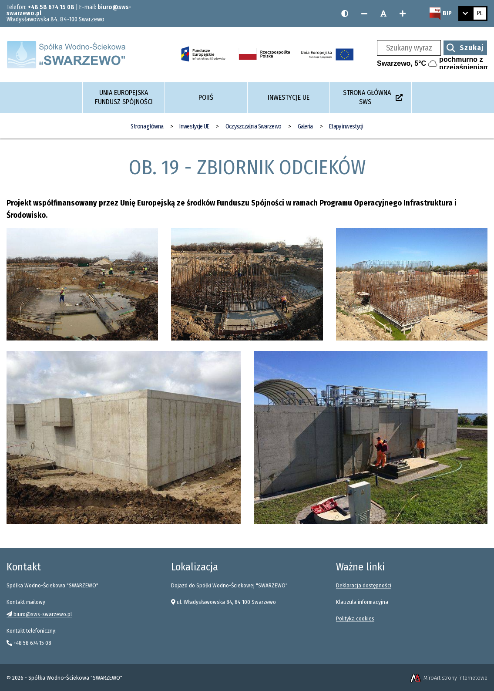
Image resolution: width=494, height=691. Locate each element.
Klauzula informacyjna (362, 602)
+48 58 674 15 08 (51, 7)
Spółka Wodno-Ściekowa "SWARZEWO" (75, 677)
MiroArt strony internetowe (448, 677)
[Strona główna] (67, 54)
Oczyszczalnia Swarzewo (253, 126)
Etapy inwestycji (346, 126)
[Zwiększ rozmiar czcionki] (403, 13)
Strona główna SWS (373, 97)
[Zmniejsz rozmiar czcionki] (364, 13)
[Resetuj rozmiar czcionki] (383, 13)
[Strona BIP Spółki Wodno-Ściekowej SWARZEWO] (441, 13)
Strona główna (147, 126)
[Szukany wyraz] (409, 48)
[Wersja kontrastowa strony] (344, 13)
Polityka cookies (355, 618)
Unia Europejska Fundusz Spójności (124, 97)
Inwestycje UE (288, 97)
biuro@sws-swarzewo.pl (39, 614)
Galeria (305, 126)
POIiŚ (205, 97)
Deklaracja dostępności (363, 585)
